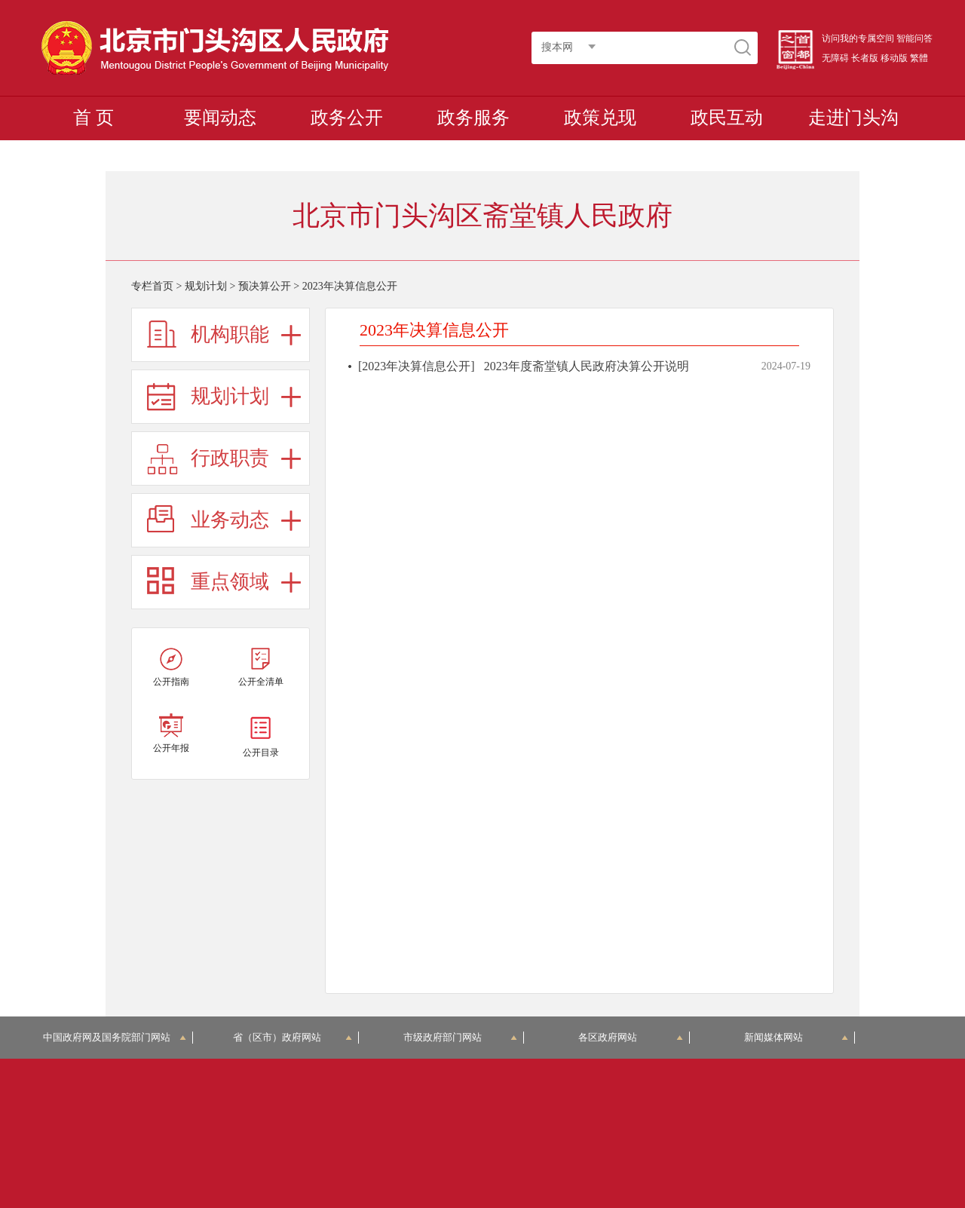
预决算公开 (264, 286)
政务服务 (473, 117)
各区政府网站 (630, 1037)
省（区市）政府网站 (292, 1037)
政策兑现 (600, 117)
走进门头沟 (853, 117)
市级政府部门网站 (460, 1037)
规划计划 (206, 286)
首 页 (93, 117)
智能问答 (914, 38)
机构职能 (230, 334)
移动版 (894, 58)
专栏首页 (152, 286)
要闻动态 (220, 117)
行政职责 (230, 458)
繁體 (919, 58)
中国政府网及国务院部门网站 (115, 1037)
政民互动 (727, 117)
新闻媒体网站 (796, 1037)
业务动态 (230, 520)
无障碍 (835, 58)
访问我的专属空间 (858, 38)
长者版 (864, 58)
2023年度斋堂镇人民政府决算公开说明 (586, 366)
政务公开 (347, 117)
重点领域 (230, 582)
